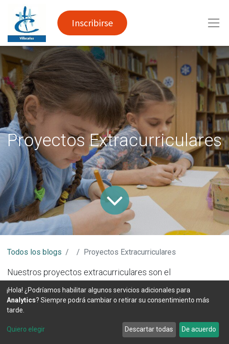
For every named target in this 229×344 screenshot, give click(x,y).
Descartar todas (149, 329)
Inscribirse (92, 23)
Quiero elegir (26, 329)
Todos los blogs (34, 252)
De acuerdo (199, 329)
